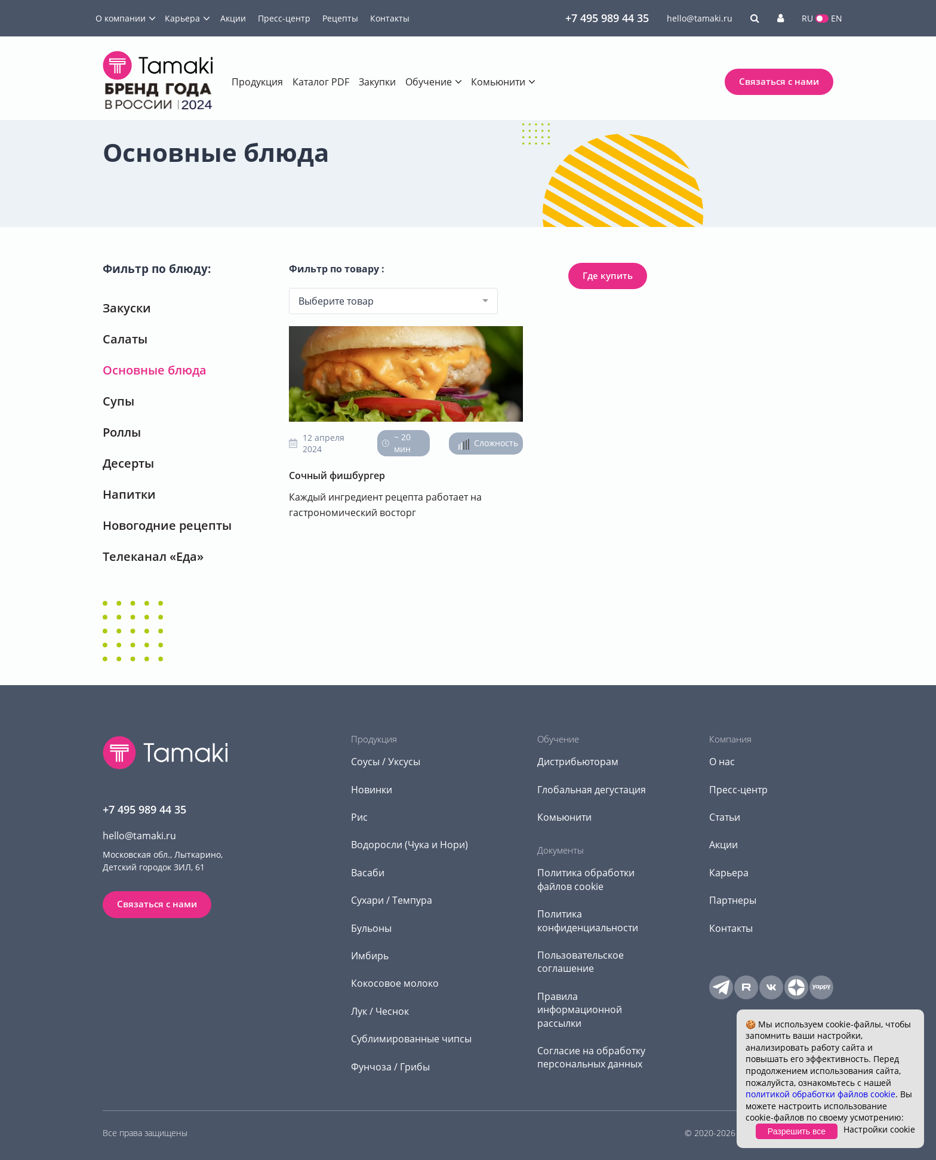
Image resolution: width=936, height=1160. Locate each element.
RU (807, 18)
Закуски (127, 308)
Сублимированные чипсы (411, 1038)
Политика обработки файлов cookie (586, 879)
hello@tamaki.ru (699, 18)
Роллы (122, 432)
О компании (121, 18)
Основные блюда (155, 370)
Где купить (608, 275)
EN (836, 18)
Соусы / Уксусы (385, 761)
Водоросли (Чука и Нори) (409, 844)
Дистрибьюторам (577, 761)
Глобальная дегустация (591, 789)
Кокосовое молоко (395, 983)
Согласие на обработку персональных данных (591, 1057)
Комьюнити (498, 81)
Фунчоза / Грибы (390, 1066)
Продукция (257, 81)
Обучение (428, 81)
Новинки (371, 789)
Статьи (724, 817)
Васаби (367, 872)
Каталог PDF (320, 81)
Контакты (390, 18)
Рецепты (340, 18)
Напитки (129, 494)
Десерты (128, 463)
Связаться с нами (779, 81)
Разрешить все (797, 1131)
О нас (722, 761)
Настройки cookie (879, 1129)
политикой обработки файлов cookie (820, 1094)
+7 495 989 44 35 (607, 18)
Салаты (125, 339)
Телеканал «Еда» (153, 556)
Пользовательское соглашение (580, 962)
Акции (233, 18)
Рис (359, 817)
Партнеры (732, 900)
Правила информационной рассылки (579, 1010)
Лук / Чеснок (380, 1011)
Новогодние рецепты (167, 525)
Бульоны (371, 928)
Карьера (182, 18)
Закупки (377, 81)
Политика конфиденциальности (587, 920)
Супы (118, 401)
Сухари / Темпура (391, 900)
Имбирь (370, 955)
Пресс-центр (284, 18)
